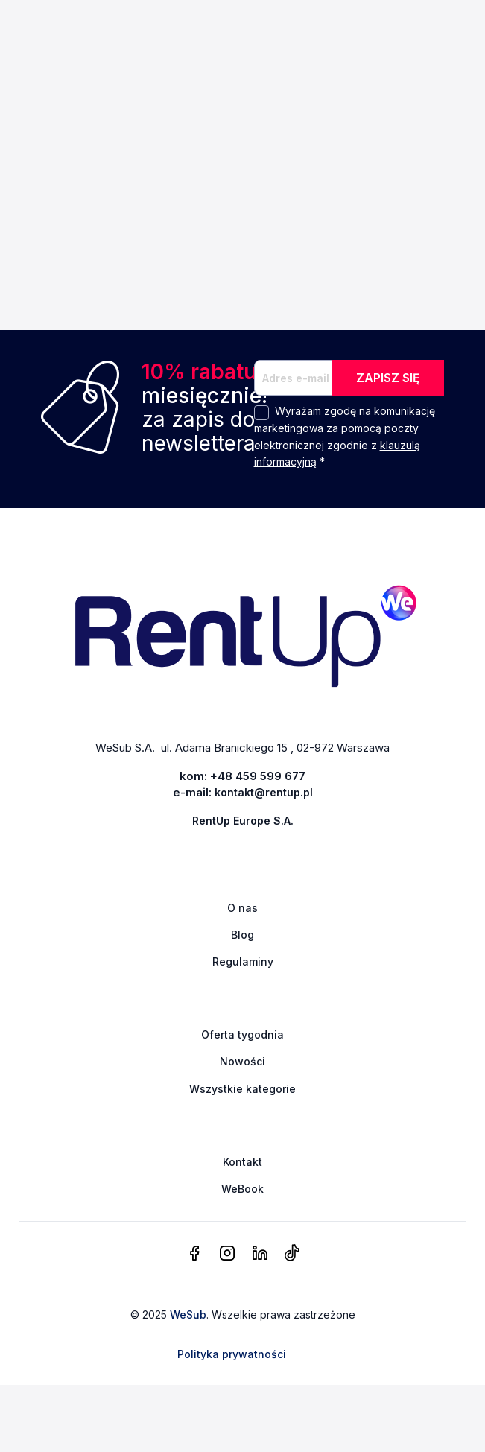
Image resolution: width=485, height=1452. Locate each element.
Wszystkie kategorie (242, 1088)
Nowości (242, 1061)
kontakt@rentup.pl (264, 792)
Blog (242, 934)
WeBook (242, 1188)
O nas (242, 907)
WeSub (188, 1314)
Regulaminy (242, 961)
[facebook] (194, 1254)
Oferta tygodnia (242, 1034)
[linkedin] (260, 1254)
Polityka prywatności (231, 1354)
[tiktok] (292, 1254)
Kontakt (242, 1161)
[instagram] (227, 1254)
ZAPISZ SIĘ (388, 377)
